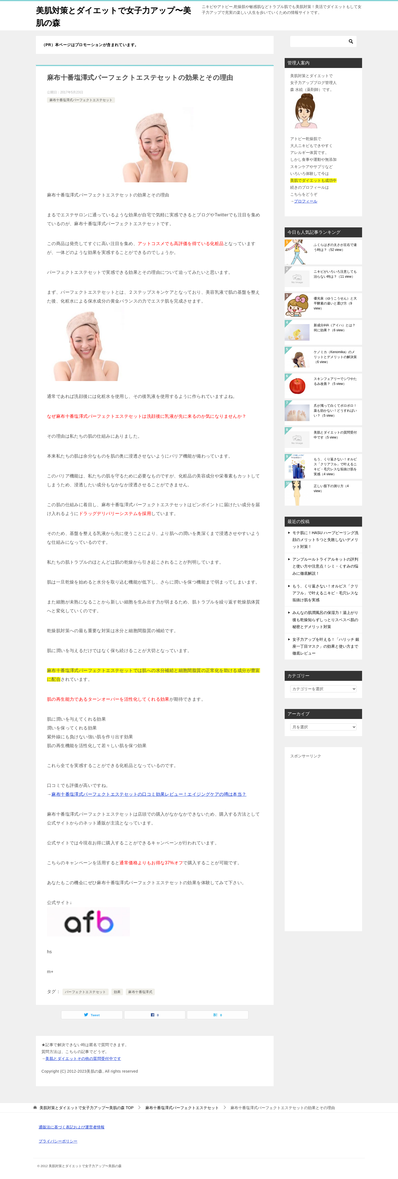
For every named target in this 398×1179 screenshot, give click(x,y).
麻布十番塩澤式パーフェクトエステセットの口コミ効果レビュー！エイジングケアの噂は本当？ (148, 794)
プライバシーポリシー (58, 1141)
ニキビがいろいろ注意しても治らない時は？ (335, 274)
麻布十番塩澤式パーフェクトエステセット (80, 100)
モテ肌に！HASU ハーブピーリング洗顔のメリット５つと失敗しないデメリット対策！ (325, 540)
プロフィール (305, 201)
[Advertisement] (323, 843)
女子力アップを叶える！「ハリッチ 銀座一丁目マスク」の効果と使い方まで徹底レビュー (325, 646)
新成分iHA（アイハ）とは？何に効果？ (334, 327)
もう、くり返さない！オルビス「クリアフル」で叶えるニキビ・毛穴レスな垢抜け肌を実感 (335, 466)
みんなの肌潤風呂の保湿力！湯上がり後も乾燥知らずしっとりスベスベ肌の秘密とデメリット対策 (325, 619)
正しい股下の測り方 (331, 488)
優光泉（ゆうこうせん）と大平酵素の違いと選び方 (335, 303)
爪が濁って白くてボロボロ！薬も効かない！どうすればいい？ (335, 410)
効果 (117, 992)
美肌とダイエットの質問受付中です (335, 434)
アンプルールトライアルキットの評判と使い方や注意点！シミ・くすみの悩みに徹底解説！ (325, 566)
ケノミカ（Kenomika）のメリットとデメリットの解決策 (335, 357)
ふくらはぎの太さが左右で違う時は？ (335, 247)
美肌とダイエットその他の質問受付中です (83, 1058)
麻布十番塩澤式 (140, 992)
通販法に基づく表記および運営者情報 (71, 1127)
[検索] (323, 41)
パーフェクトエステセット (85, 992)
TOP (86, 1108)
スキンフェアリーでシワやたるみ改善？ (335, 381)
